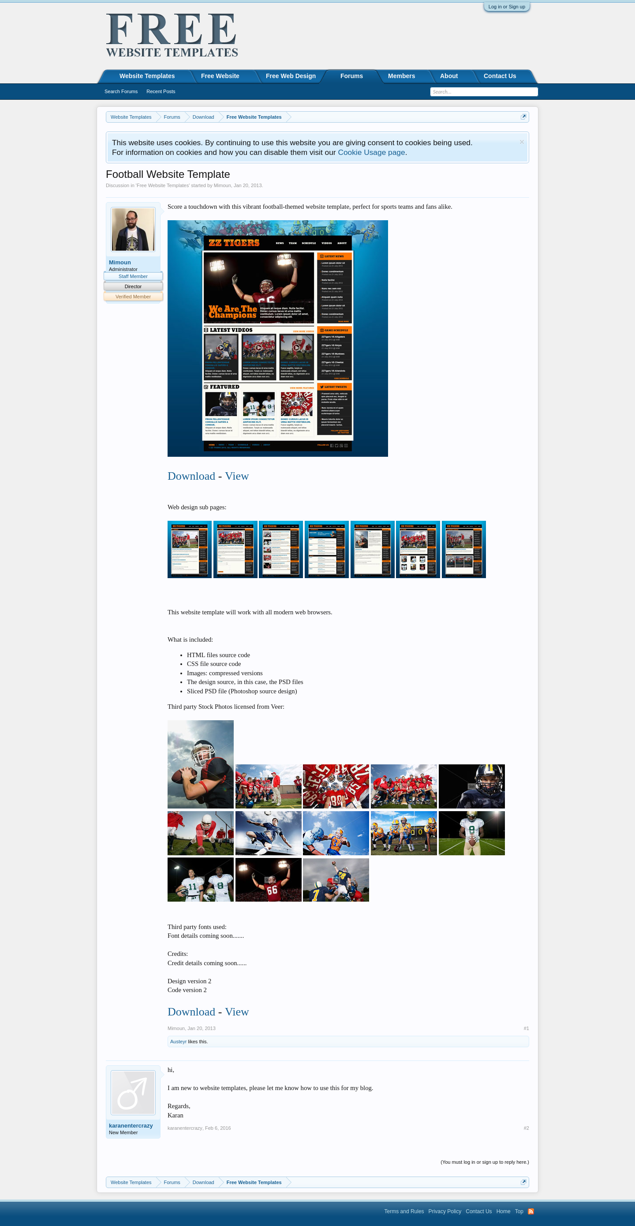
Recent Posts (160, 91)
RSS (531, 1211)
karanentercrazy (131, 1125)
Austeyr (178, 1041)
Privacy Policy (445, 1211)
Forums (351, 75)
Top (519, 1211)
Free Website (220, 75)
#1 (526, 1028)
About (449, 75)
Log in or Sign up (507, 6)
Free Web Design (291, 75)
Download (191, 476)
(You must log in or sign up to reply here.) (485, 1162)
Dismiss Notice (522, 142)
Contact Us (500, 75)
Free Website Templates (163, 185)
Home (504, 1211)
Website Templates (147, 75)
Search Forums (121, 91)
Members (401, 75)
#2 (526, 1128)
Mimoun (222, 185)
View (237, 476)
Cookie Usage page (371, 152)
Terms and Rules (404, 1211)
